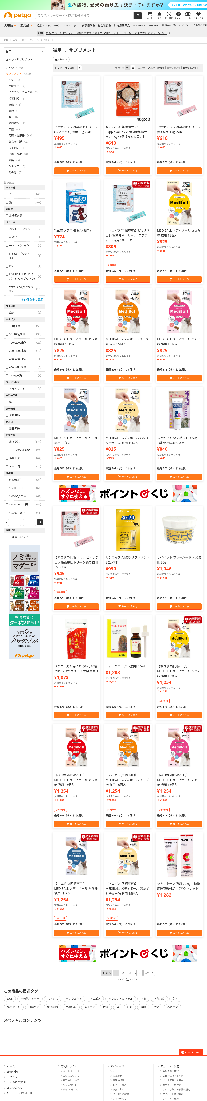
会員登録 (12, 1071)
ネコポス (95, 999)
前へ (108, 973)
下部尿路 (159, 999)
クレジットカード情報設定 (176, 1089)
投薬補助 (52, 1007)
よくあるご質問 (199, 25)
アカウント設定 (169, 1066)
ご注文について (71, 1075)
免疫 (175, 999)
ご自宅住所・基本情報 (174, 1075)
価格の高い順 (189, 67)
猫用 (8, 51)
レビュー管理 (120, 1085)
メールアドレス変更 (173, 1080)
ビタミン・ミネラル (121, 999)
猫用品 (24, 25)
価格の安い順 (173, 67)
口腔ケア (33, 1007)
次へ (147, 973)
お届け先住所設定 (172, 1085)
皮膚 (105, 1007)
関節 (156, 1007)
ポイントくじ (120, 1098)
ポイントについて (72, 1089)
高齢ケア (172, 1007)
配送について (70, 1085)
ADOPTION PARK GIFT (146, 25)
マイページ (117, 1066)
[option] (103, 5)
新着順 (160, 67)
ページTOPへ (191, 1052)
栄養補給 (71, 1007)
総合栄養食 (104, 25)
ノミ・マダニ (71, 25)
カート (116, 1071)
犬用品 (8, 25)
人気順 (151, 67)
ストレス (52, 999)
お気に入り (118, 1089)
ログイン (183, 25)
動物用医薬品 (122, 25)
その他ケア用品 (30, 999)
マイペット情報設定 (173, 1094)
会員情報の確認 (171, 1071)
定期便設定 (118, 1080)
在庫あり (61, 59)
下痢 (143, 999)
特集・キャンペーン (48, 25)
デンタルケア (74, 999)
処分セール (13, 1007)
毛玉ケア (89, 1007)
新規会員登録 (169, 25)
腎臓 (143, 1007)
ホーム (11, 1066)
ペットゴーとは (71, 1071)
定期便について (71, 1080)
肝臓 (129, 1007)
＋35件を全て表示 (32, 299)
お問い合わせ (15, 1087)
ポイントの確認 (171, 1098)
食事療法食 (88, 25)
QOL (10, 999)
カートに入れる (76, 170)
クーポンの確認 (121, 1094)
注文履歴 (117, 1075)
